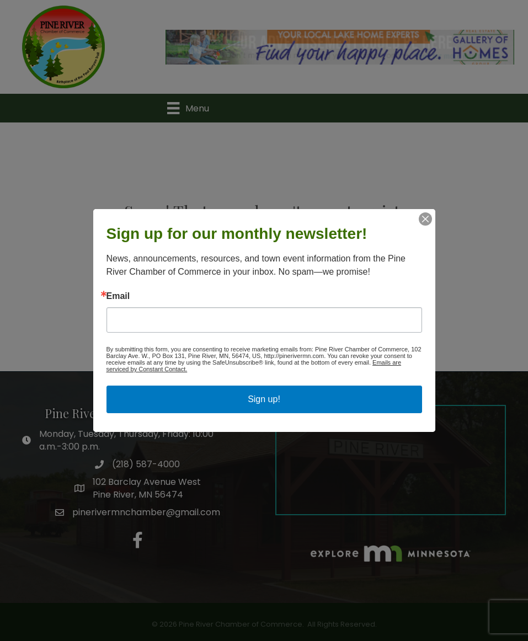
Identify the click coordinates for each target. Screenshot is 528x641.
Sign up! (264, 399)
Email (118, 296)
